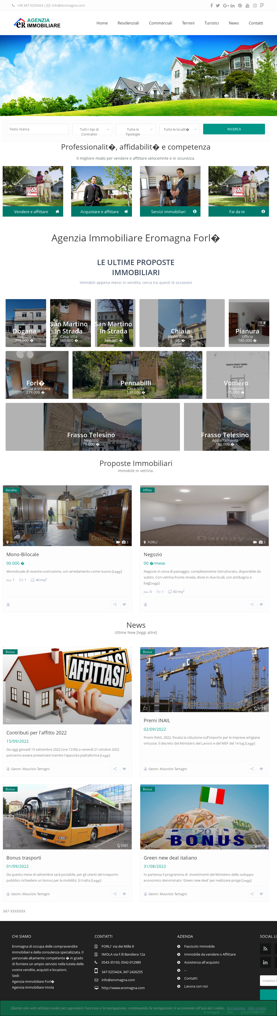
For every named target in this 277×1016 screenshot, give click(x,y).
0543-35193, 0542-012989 (121, 951)
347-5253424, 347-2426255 (122, 961)
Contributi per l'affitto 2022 (36, 729)
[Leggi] (117, 571)
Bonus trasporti (23, 850)
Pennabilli (136, 382)
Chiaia (180, 331)
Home (102, 23)
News (234, 23)
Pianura (247, 331)
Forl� (35, 382)
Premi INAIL (157, 716)
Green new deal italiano (170, 850)
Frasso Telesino (91, 434)
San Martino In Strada (69, 327)
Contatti (256, 23)
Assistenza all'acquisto (201, 951)
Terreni (188, 23)
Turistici (211, 23)
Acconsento (236, 1008)
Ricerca (234, 129)
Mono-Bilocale (22, 554)
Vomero (236, 382)
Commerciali (160, 23)
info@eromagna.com (68, 5)
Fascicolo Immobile (199, 935)
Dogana (24, 331)
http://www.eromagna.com (123, 976)
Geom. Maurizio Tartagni (30, 765)
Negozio (153, 554)
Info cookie (257, 1008)
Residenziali (128, 23)
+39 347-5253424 (30, 5)
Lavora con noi (196, 975)
